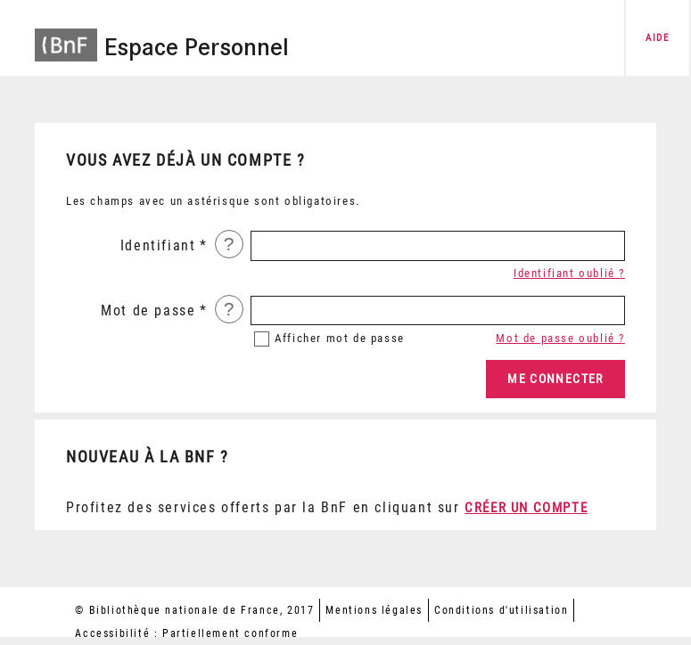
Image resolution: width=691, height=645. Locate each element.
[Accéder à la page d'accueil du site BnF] (66, 36)
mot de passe (340, 338)
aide (657, 38)
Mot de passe (148, 310)
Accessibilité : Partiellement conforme (186, 633)
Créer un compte (526, 508)
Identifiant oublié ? (569, 273)
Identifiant (158, 245)
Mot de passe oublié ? (560, 338)
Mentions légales (374, 610)
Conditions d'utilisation (501, 610)
